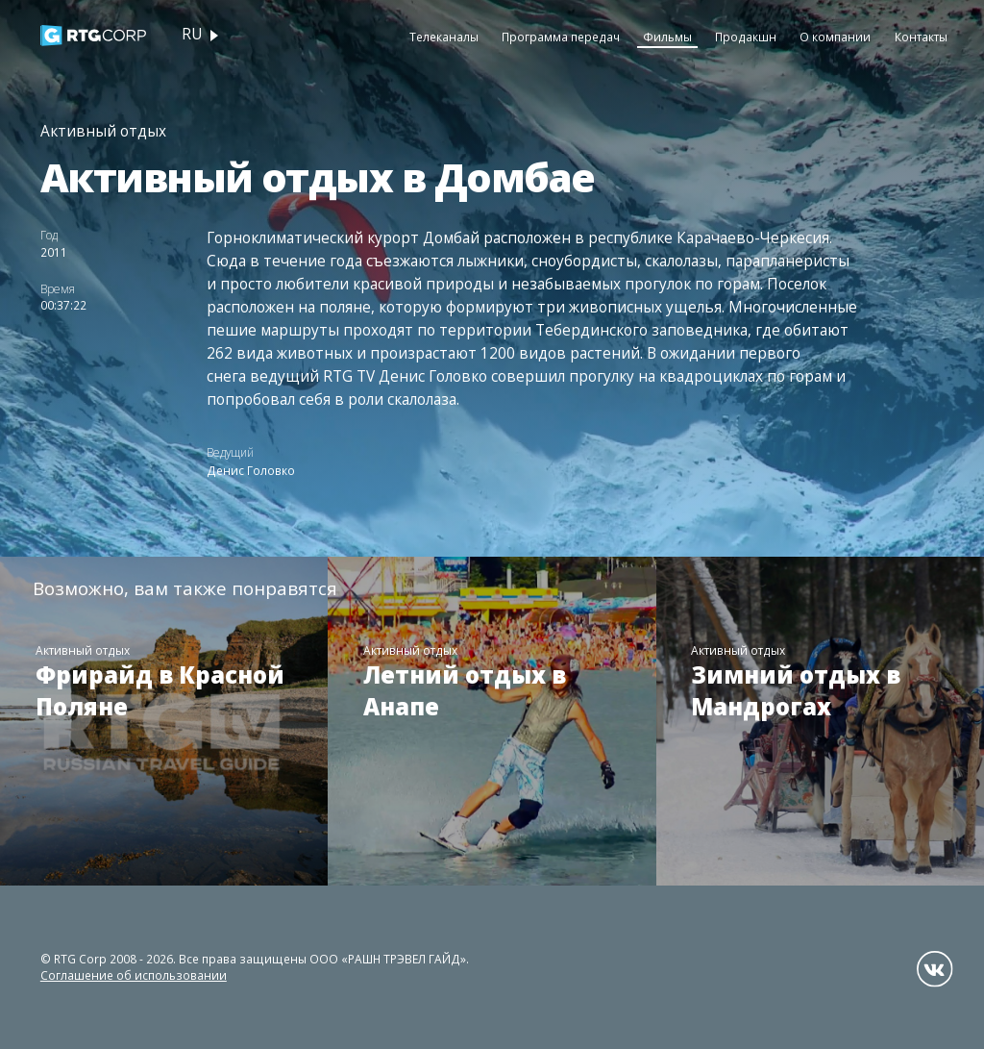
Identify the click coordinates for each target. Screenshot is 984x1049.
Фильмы (667, 36)
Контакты (921, 36)
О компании (835, 36)
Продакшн (745, 36)
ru (192, 34)
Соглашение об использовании (133, 975)
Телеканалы (444, 36)
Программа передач (561, 36)
